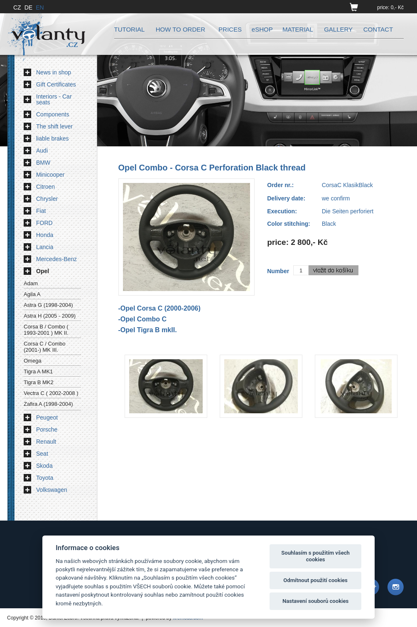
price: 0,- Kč (390, 7)
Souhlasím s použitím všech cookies (315, 556)
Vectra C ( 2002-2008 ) (51, 393)
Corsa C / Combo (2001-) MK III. (44, 347)
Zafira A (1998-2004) (48, 404)
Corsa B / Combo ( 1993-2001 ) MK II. (46, 329)
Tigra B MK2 (39, 382)
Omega (33, 361)
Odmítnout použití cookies (315, 580)
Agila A (32, 294)
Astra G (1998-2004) (48, 305)
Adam (31, 283)
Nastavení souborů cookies (315, 601)
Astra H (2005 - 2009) (50, 316)
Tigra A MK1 (38, 371)
